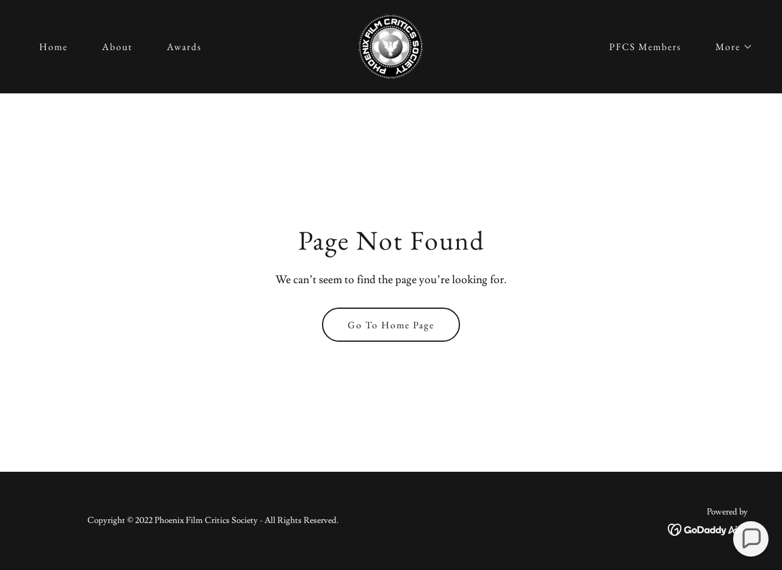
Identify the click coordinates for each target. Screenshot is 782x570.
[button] (729, 47)
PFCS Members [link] (645, 46)
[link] (391, 44)
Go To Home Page (391, 325)
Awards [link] (184, 46)
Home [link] (53, 46)
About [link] (117, 46)
